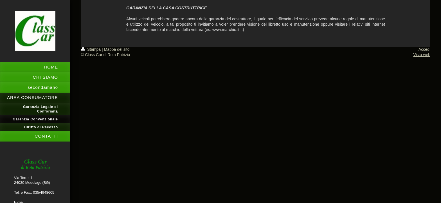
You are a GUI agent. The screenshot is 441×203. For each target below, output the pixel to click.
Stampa (91, 49)
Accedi (424, 49)
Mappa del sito (117, 49)
